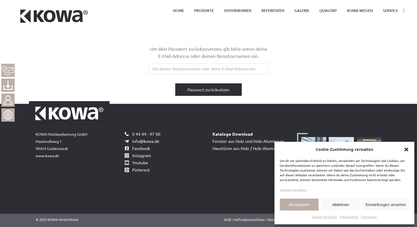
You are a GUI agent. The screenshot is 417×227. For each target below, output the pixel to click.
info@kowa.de (145, 141)
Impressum (369, 217)
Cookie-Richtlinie (324, 217)
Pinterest (141, 169)
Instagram (141, 155)
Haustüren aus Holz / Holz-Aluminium (247, 148)
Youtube (140, 162)
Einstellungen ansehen (386, 204)
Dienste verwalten (293, 189)
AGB (227, 219)
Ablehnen (340, 204)
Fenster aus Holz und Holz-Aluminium (248, 141)
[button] (406, 149)
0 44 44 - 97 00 (146, 133)
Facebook (141, 148)
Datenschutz (349, 217)
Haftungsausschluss (249, 219)
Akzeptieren (299, 204)
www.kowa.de (47, 155)
